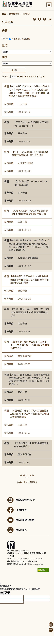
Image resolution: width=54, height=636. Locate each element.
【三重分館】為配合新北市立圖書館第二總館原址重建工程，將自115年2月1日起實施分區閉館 (29, 413)
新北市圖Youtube (21, 520)
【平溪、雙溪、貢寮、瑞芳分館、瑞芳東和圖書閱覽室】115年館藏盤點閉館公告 (30, 312)
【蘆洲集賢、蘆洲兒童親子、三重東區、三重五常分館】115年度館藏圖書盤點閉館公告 (29, 345)
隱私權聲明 (32, 561)
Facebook (17, 510)
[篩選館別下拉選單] (27, 63)
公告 (6, 38)
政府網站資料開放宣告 (16, 561)
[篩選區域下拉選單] (27, 52)
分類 (4, 30)
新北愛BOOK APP (21, 500)
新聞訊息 (26, 39)
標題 (6, 86)
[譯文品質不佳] (7, 593)
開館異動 (15, 39)
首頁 (4, 14)
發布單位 (8, 104)
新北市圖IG (17, 530)
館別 (4, 57)
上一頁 (24, 475)
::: (1, 2)
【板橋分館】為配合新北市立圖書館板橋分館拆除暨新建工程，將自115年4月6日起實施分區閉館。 (29, 279)
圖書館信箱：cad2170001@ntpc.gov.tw (25, 564)
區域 (4, 45)
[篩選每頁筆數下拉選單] (13, 76)
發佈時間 (8, 112)
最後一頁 (33, 475)
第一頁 (21, 475)
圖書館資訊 (14, 14)
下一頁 (30, 475)
